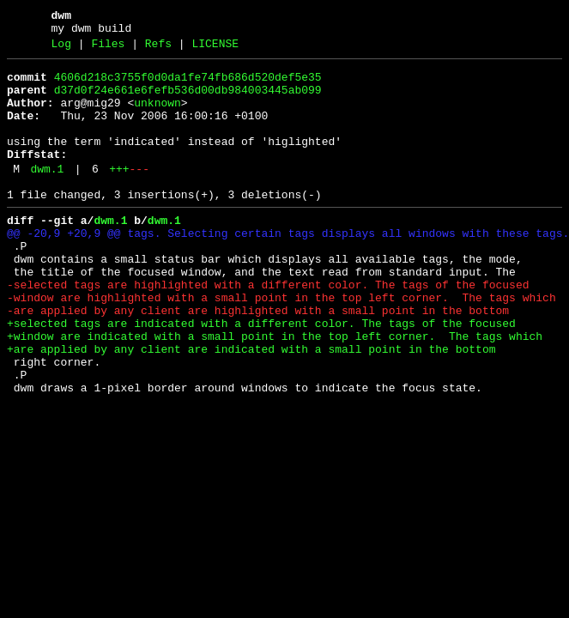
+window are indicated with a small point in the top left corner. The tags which (274, 390)
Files (107, 49)
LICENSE (215, 49)
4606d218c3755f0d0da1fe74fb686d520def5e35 (188, 85)
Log (61, 49)
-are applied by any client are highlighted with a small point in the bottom (258, 359)
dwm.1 (47, 195)
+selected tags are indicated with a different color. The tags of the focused (261, 375)
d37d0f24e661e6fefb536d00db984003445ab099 (188, 100)
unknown (157, 116)
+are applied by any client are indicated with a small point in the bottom (251, 406)
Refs (158, 49)
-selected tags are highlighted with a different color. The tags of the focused (268, 328)
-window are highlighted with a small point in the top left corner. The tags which (281, 344)
